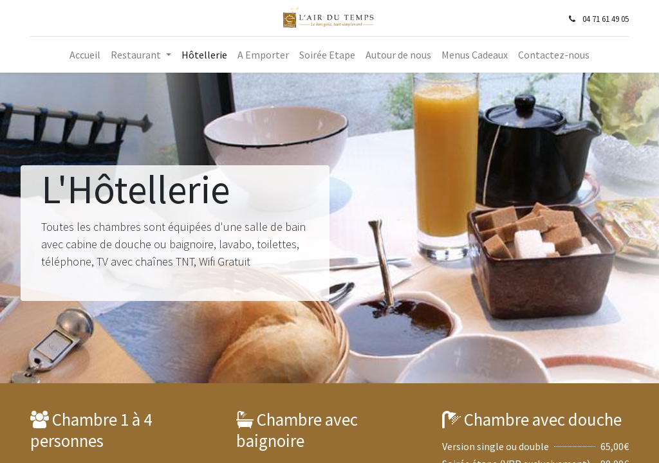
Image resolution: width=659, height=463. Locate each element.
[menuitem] (85, 55)
